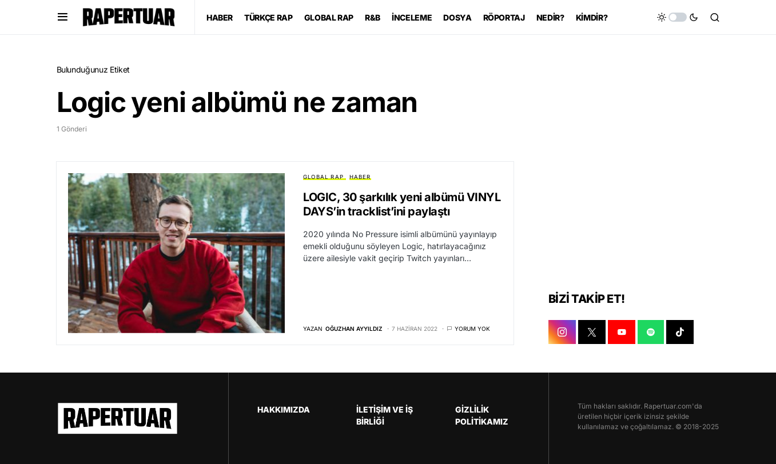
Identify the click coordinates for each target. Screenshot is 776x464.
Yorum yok (472, 328)
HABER (360, 177)
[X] (592, 332)
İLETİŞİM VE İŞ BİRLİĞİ (384, 415)
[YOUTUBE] (621, 332)
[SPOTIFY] (651, 332)
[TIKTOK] (680, 332)
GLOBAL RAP (323, 177)
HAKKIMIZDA (283, 409)
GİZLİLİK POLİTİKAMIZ (481, 415)
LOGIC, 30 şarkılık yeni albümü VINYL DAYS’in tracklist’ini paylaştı (401, 204)
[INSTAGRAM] (562, 332)
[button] (63, 17)
